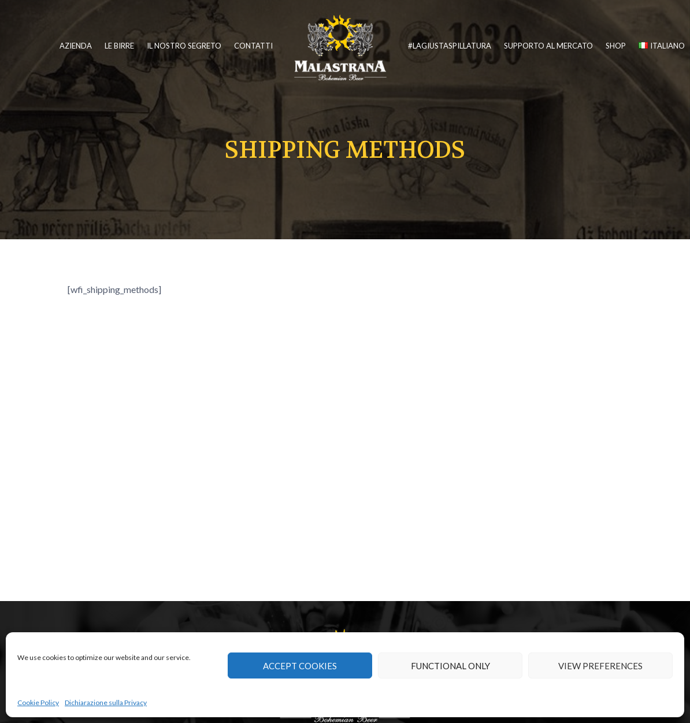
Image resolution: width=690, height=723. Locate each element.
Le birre (119, 45)
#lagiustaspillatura (449, 45)
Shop (616, 45)
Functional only (450, 666)
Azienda (76, 45)
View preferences (600, 666)
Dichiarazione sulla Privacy (106, 702)
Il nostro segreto (184, 45)
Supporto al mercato (548, 45)
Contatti (253, 45)
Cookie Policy (38, 702)
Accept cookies (300, 666)
